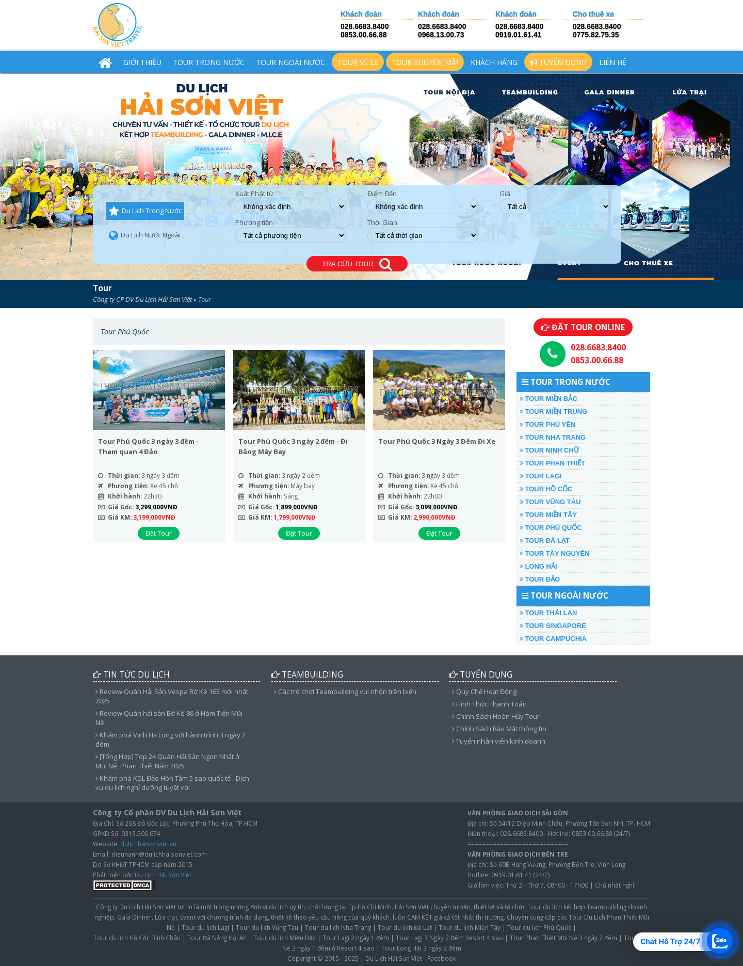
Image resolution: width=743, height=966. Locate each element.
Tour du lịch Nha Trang (338, 927)
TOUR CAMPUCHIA (553, 638)
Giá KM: (120, 517)
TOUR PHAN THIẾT (552, 463)
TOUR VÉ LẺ (357, 62)
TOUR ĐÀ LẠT (545, 540)
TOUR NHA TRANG (553, 437)
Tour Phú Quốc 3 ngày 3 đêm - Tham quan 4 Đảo (148, 446)
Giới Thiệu (142, 62)
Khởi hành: (125, 496)
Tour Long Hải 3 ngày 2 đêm (421, 948)
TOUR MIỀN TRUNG (553, 411)
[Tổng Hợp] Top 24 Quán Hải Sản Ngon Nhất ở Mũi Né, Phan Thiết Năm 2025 (167, 761)
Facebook (441, 958)
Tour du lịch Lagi (205, 927)
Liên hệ (612, 62)
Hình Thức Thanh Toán (489, 704)
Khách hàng (494, 62)
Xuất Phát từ (254, 193)
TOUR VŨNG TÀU (550, 502)
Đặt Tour (159, 533)
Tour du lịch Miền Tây (469, 927)
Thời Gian (382, 222)
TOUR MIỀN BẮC (548, 399)
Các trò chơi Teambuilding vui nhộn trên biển (345, 691)
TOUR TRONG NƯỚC (209, 62)
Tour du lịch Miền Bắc (284, 937)
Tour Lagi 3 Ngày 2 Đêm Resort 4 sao (449, 937)
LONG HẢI (538, 566)
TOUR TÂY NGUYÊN (555, 553)
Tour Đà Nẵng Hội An (217, 937)
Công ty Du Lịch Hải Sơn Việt (136, 907)
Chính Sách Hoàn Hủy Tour (496, 716)
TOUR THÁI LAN (548, 613)
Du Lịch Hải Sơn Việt (163, 875)
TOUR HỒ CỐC (546, 489)
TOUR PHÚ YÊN (547, 424)
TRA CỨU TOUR (357, 264)
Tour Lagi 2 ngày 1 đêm (355, 937)
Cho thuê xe (593, 14)
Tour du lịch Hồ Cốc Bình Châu (137, 937)
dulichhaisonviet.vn (148, 844)
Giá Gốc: (121, 507)
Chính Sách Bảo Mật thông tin (499, 728)
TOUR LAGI (541, 476)
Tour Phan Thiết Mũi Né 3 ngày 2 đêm (563, 937)
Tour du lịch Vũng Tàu (267, 927)
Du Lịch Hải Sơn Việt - (395, 958)
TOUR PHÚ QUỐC (551, 528)
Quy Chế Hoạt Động (484, 691)
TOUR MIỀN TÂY (548, 515)
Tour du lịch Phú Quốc (539, 927)
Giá (504, 193)
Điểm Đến (382, 193)
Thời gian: (124, 475)
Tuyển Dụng (558, 62)
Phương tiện (254, 222)
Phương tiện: (128, 485)
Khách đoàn (361, 14)
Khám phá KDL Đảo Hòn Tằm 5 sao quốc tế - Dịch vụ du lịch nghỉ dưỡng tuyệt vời (172, 783)
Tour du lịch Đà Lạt (405, 927)
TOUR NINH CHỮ (549, 450)
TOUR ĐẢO (540, 579)
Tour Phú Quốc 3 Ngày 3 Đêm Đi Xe (436, 441)
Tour (102, 288)
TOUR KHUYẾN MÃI (425, 62)
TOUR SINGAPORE (553, 626)
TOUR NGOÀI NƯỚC (290, 62)
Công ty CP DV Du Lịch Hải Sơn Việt (142, 299)
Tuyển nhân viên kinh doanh (498, 741)
